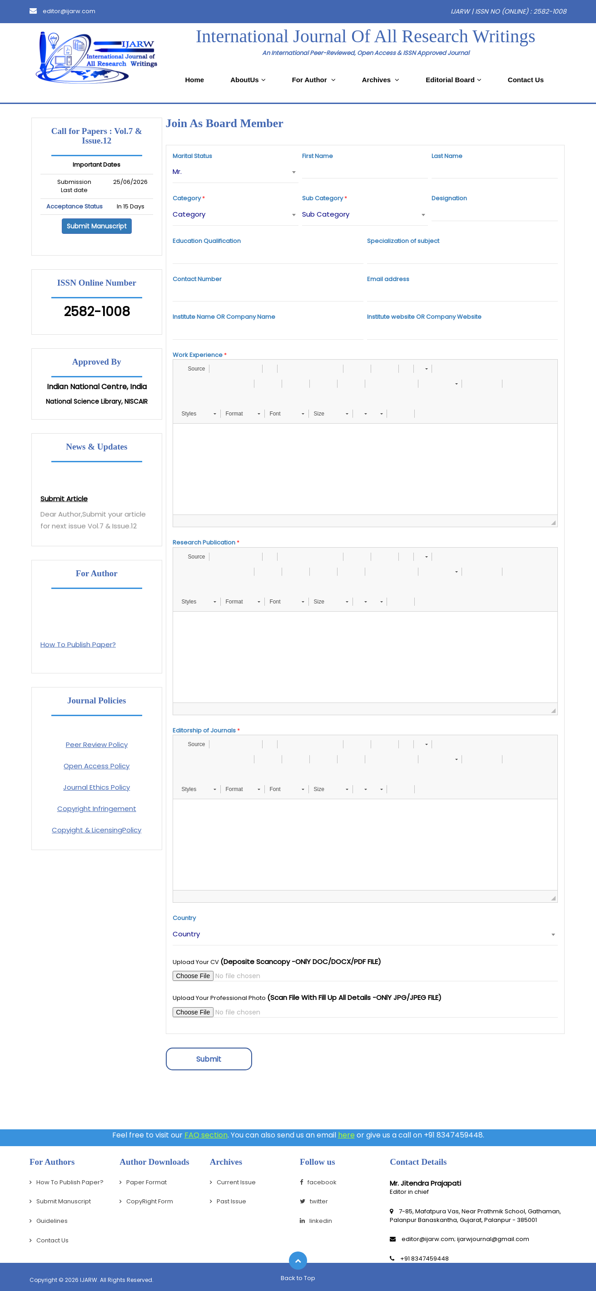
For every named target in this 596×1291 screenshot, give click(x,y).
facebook (318, 1182)
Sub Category (322, 198)
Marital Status (192, 156)
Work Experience (198, 355)
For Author (314, 80)
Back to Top (298, 1278)
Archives (381, 80)
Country (184, 918)
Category (187, 198)
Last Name (447, 156)
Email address (388, 279)
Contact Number (197, 279)
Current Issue (236, 1182)
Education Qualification (207, 241)
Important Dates (96, 165)
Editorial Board (454, 80)
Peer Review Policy (97, 744)
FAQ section (206, 1135)
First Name (317, 156)
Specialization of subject (403, 241)
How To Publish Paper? (70, 1182)
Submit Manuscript (97, 226)
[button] (192, 369)
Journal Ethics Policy (96, 787)
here (346, 1135)
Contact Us (526, 80)
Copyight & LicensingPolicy (96, 830)
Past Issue (231, 1201)
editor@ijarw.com (62, 11)
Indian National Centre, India (97, 387)
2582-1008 (97, 312)
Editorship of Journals (204, 731)
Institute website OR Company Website (424, 317)
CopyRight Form (149, 1201)
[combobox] (235, 171)
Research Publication (204, 543)
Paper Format (146, 1182)
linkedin (316, 1221)
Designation (449, 198)
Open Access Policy (96, 766)
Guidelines (52, 1221)
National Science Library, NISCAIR (97, 401)
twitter (314, 1201)
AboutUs (248, 80)
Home (194, 80)
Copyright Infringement (96, 808)
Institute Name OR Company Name (224, 317)
